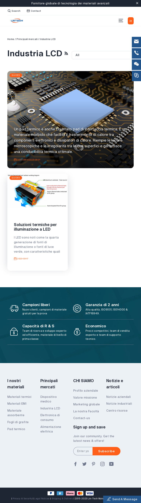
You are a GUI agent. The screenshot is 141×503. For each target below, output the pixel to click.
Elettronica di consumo (50, 417)
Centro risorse (117, 410)
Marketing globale (86, 404)
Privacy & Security (22, 498)
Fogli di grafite (18, 422)
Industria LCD (50, 408)
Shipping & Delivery (62, 498)
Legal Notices (42, 498)
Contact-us (81, 418)
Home (10, 39)
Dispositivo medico (48, 399)
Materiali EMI (16, 403)
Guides (16, 75)
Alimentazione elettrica (50, 429)
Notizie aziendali (118, 396)
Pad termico (16, 429)
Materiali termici (19, 396)
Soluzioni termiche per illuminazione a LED (35, 226)
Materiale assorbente (15, 413)
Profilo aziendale (85, 390)
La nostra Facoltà (86, 411)
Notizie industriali (119, 403)
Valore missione (85, 397)
